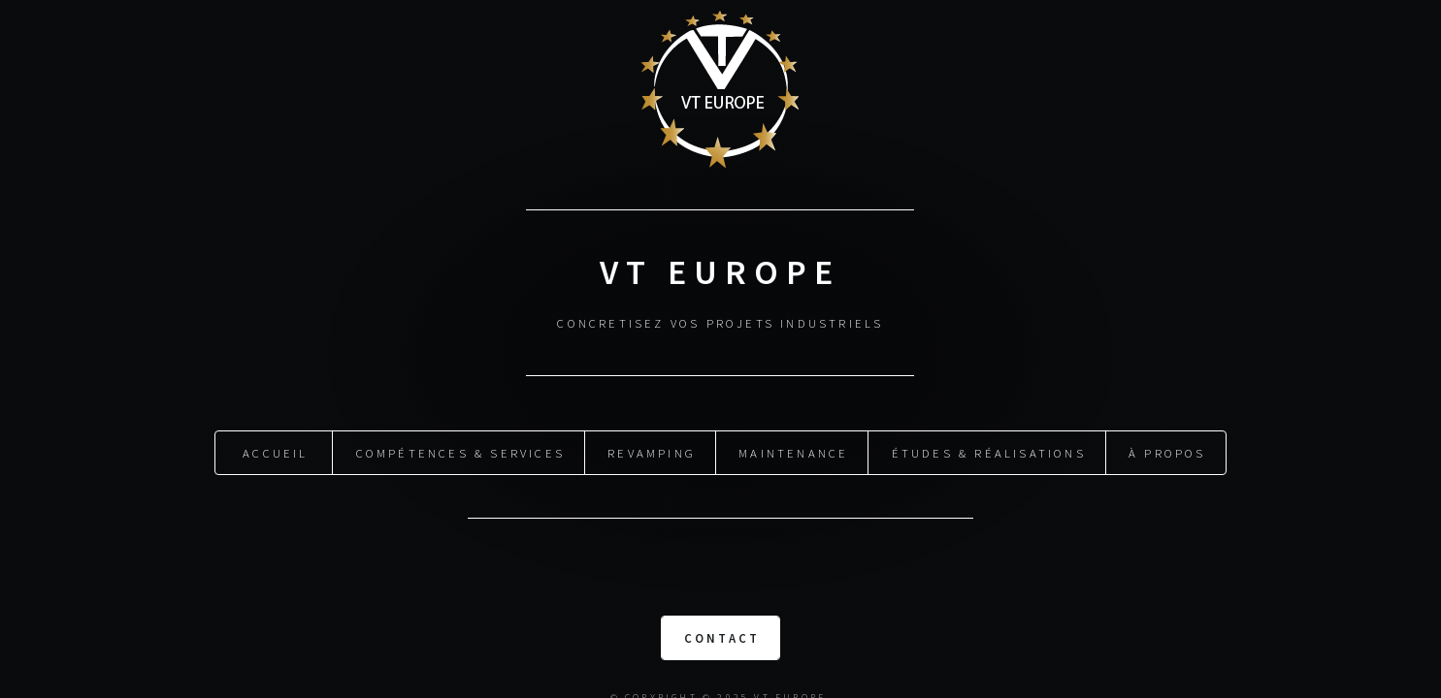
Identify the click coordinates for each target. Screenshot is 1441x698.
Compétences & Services (460, 451)
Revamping (651, 451)
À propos (1167, 451)
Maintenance (793, 451)
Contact (722, 636)
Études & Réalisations (989, 451)
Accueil (275, 451)
